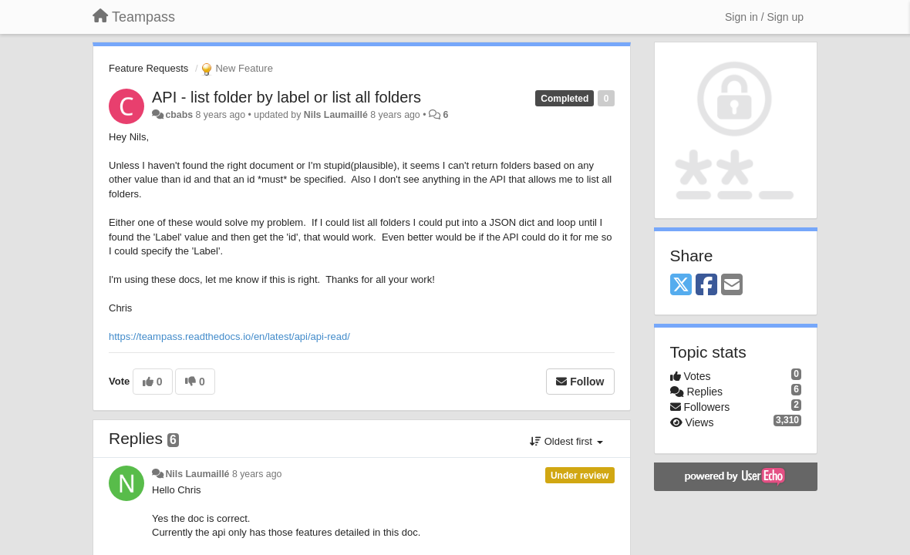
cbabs (179, 114)
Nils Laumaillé (336, 114)
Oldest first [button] (566, 441)
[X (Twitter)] (681, 285)
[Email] (732, 285)
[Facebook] (706, 285)
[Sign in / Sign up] (764, 17)
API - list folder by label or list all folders (286, 97)
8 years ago (257, 474)
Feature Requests (148, 68)
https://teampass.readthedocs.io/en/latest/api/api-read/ (229, 336)
